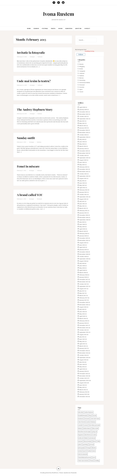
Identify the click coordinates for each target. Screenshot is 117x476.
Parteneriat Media (84, 82)
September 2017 (83, 286)
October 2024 (83, 135)
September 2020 (83, 220)
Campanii (82, 71)
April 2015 (82, 343)
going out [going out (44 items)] (94, 431)
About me (78, 28)
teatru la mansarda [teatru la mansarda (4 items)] (82, 454)
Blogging (82, 66)
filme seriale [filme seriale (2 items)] (95, 428)
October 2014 (83, 355)
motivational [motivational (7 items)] (92, 438)
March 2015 (82, 346)
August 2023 (82, 160)
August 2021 (82, 199)
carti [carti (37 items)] (88, 422)
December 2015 (83, 325)
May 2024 (82, 144)
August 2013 (82, 383)
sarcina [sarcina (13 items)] (80, 451)
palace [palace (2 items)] (79, 444)
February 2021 (83, 210)
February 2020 (83, 233)
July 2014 (82, 362)
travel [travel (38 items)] (94, 457)
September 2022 (83, 176)
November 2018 (83, 254)
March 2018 (82, 272)
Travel (53, 28)
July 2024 (82, 139)
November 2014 (83, 353)
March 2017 (82, 295)
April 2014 (82, 369)
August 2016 (82, 307)
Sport (81, 89)
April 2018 (82, 270)
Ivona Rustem (58, 13)
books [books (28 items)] (94, 415)
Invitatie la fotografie (31, 52)
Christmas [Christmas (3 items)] (92, 422)
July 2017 (82, 291)
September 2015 (83, 332)
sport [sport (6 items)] (84, 451)
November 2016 (83, 304)
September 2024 (83, 137)
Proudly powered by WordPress (49, 472)
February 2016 (83, 321)
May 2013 (82, 387)
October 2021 (83, 194)
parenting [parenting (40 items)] (85, 444)
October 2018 (83, 256)
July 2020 (82, 222)
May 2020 (82, 226)
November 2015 (83, 327)
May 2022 (82, 185)
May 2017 (82, 293)
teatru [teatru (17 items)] (93, 451)
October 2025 (83, 116)
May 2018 (82, 268)
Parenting (68, 28)
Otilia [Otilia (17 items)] (98, 441)
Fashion (36, 28)
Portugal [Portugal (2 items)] (88, 447)
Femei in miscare (28, 166)
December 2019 (83, 238)
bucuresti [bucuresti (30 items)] (87, 418)
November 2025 (83, 114)
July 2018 (82, 263)
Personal (39, 199)
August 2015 (82, 334)
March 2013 (82, 389)
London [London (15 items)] (94, 434)
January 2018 (83, 277)
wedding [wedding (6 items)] (97, 460)
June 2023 (82, 162)
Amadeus (66, 472)
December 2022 (83, 169)
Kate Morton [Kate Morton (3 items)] (88, 434)
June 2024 (82, 141)
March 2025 (82, 125)
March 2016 (82, 318)
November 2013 (83, 376)
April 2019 (82, 247)
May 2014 (82, 366)
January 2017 (83, 300)
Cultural (45, 28)
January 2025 (83, 128)
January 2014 (83, 371)
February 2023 (83, 167)
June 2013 (82, 385)
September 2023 (83, 158)
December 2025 (83, 112)
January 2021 (83, 213)
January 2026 (83, 109)
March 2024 (82, 146)
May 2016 (82, 314)
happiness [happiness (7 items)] (80, 434)
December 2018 (83, 252)
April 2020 (82, 229)
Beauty (81, 64)
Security (81, 87)
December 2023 (83, 151)
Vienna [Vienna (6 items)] (91, 460)
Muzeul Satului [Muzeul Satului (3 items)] (87, 441)
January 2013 (83, 394)
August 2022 (82, 178)
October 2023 (83, 155)
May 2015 (82, 341)
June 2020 (82, 224)
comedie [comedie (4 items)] (80, 425)
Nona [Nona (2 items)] (94, 441)
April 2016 (82, 316)
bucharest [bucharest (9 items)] (80, 418)
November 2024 (83, 132)
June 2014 (82, 364)
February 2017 (83, 298)
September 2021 (83, 197)
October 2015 (83, 330)
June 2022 (82, 183)
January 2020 (83, 236)
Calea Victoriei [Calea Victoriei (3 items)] (81, 422)
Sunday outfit (26, 138)
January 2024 (83, 148)
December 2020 (83, 215)
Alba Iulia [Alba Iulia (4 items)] (80, 412)
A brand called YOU (30, 194)
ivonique (32, 56)
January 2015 (83, 348)
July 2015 (82, 337)
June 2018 (82, 265)
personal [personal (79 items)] (91, 444)
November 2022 (83, 171)
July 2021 (82, 201)
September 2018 (83, 259)
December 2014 (83, 350)
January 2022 (83, 192)
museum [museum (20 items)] (80, 441)
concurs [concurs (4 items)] (86, 425)
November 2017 (83, 281)
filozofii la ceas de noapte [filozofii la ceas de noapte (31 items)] (84, 431)
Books (60, 28)
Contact (87, 28)
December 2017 (83, 279)
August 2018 (82, 261)
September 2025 (83, 118)
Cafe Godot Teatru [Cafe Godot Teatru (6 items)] (95, 418)
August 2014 (82, 360)
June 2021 (82, 203)
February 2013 (83, 392)
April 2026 (82, 107)
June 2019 (82, 245)
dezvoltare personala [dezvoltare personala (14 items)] (94, 425)
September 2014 (83, 357)
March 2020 (82, 231)
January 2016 (83, 323)
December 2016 (83, 302)
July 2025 (82, 121)
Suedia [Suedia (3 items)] (89, 451)
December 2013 (83, 373)
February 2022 (83, 190)
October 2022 (83, 174)
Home (29, 28)
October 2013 (83, 378)
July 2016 (82, 309)
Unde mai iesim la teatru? (34, 81)
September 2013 (83, 380)
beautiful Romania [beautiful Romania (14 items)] (82, 415)
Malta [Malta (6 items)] (86, 438)
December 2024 (83, 130)
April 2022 (82, 187)
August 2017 (82, 288)
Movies (81, 78)
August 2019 (82, 242)
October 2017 (83, 284)
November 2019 (83, 240)
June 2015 (82, 339)
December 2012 (83, 396)
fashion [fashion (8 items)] (80, 428)
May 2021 (82, 206)
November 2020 (83, 217)
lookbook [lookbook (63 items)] (80, 438)
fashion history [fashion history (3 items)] (87, 428)
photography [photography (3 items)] (81, 447)
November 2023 (83, 153)
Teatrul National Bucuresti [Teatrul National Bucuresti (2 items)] (84, 457)
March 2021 (82, 208)
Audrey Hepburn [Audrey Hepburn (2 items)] (89, 412)
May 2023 (82, 164)
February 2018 (83, 275)
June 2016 (82, 311)
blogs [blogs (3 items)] (90, 415)
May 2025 (82, 123)
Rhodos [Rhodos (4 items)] (94, 447)
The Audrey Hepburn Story (35, 109)
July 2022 (82, 180)
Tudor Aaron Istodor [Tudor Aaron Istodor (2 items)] (83, 460)
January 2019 (83, 249)
